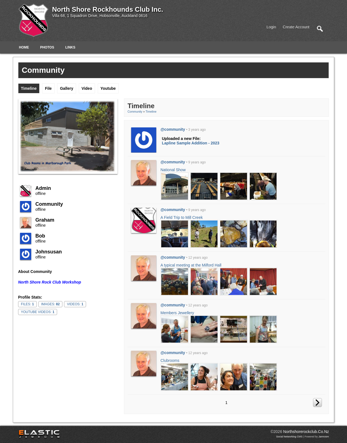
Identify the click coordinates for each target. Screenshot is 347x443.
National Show (172, 170)
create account (296, 27)
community (49, 204)
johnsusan (48, 252)
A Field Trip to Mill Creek (181, 217)
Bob (40, 236)
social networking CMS (289, 436)
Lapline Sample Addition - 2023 (190, 143)
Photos (47, 47)
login (271, 27)
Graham (44, 220)
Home (24, 47)
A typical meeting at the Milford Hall (190, 265)
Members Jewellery (177, 313)
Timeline (151, 111)
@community (172, 129)
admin (43, 188)
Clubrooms (169, 360)
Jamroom (323, 436)
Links (70, 47)
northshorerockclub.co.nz (306, 431)
